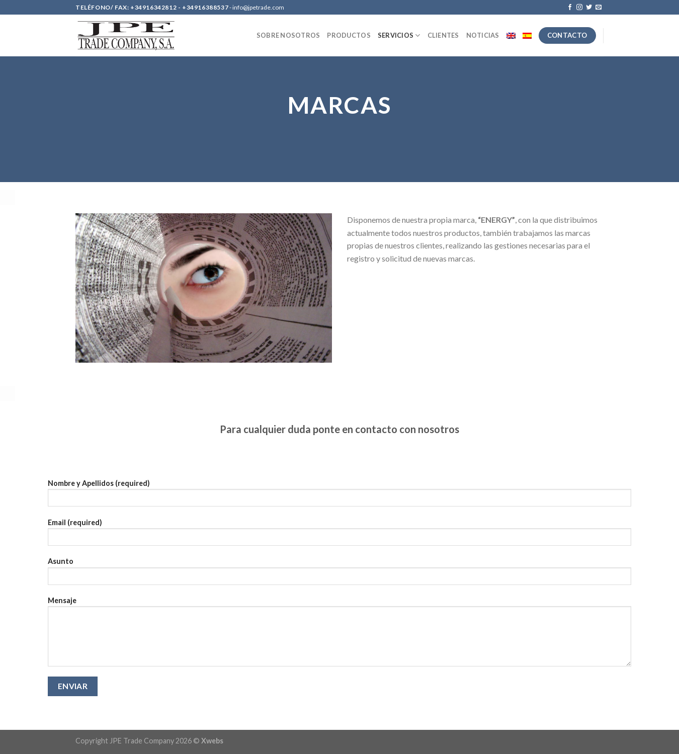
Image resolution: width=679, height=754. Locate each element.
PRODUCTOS (348, 35)
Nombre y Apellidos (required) (339, 496)
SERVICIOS (399, 35)
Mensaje (339, 635)
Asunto (339, 574)
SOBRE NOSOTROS (288, 35)
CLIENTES (443, 35)
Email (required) (339, 535)
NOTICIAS (482, 35)
